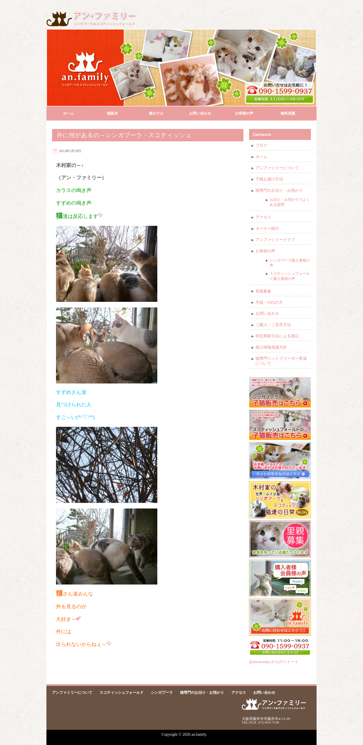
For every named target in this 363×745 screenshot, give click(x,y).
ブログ (261, 145)
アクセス (263, 217)
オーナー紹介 (267, 228)
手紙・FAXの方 (269, 302)
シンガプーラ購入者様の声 (290, 262)
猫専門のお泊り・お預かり (279, 190)
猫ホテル (156, 113)
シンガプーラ (162, 692)
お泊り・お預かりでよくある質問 (290, 202)
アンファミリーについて (277, 168)
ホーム (68, 113)
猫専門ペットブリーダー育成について (281, 361)
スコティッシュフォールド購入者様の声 (290, 276)
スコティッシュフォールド (122, 692)
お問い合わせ (200, 113)
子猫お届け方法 (269, 179)
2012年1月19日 (70, 151)
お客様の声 (244, 113)
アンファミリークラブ (275, 240)
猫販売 (112, 113)
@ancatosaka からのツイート (274, 662)
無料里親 (288, 113)
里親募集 (263, 291)
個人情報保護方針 (271, 347)
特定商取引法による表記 (277, 336)
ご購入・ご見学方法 (273, 325)
